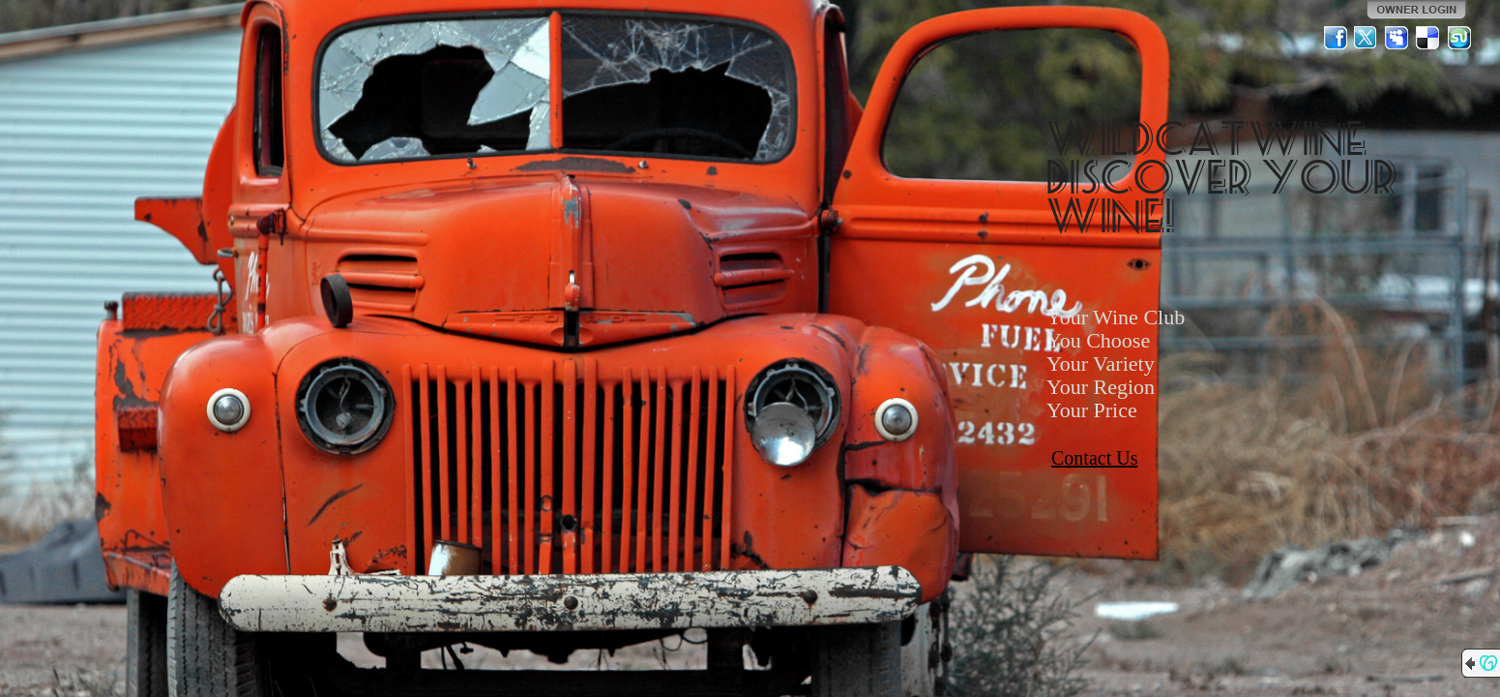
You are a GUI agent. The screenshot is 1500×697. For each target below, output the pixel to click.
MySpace (1397, 37)
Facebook (1335, 37)
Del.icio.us (1428, 37)
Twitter (1366, 37)
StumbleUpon (1459, 37)
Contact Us (1094, 458)
